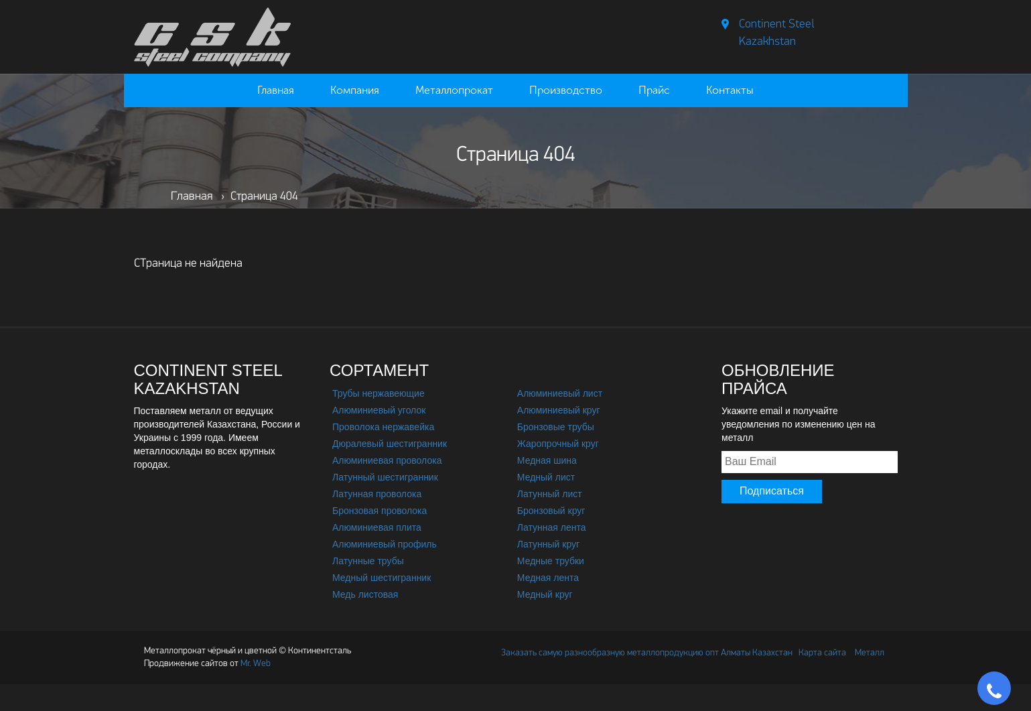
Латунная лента (551, 527)
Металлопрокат (454, 90)
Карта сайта (822, 653)
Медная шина (547, 460)
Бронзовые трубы (555, 427)
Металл (869, 653)
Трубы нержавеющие (378, 393)
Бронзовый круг (551, 510)
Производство (565, 90)
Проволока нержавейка (383, 427)
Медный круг (545, 594)
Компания (354, 90)
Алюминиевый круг (558, 410)
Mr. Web (207, 664)
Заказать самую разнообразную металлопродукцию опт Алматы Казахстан (647, 653)
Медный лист (546, 477)
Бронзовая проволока (379, 510)
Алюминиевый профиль (384, 544)
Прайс (654, 90)
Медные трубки (550, 561)
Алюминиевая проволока (386, 460)
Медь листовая (365, 594)
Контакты (730, 90)
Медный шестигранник (381, 577)
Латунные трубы (368, 561)
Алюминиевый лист (559, 393)
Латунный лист (549, 494)
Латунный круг (548, 544)
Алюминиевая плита (376, 527)
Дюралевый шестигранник (389, 443)
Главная (275, 90)
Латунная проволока (376, 494)
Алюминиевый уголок (378, 410)
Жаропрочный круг (558, 443)
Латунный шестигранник (385, 477)
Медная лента (548, 577)
